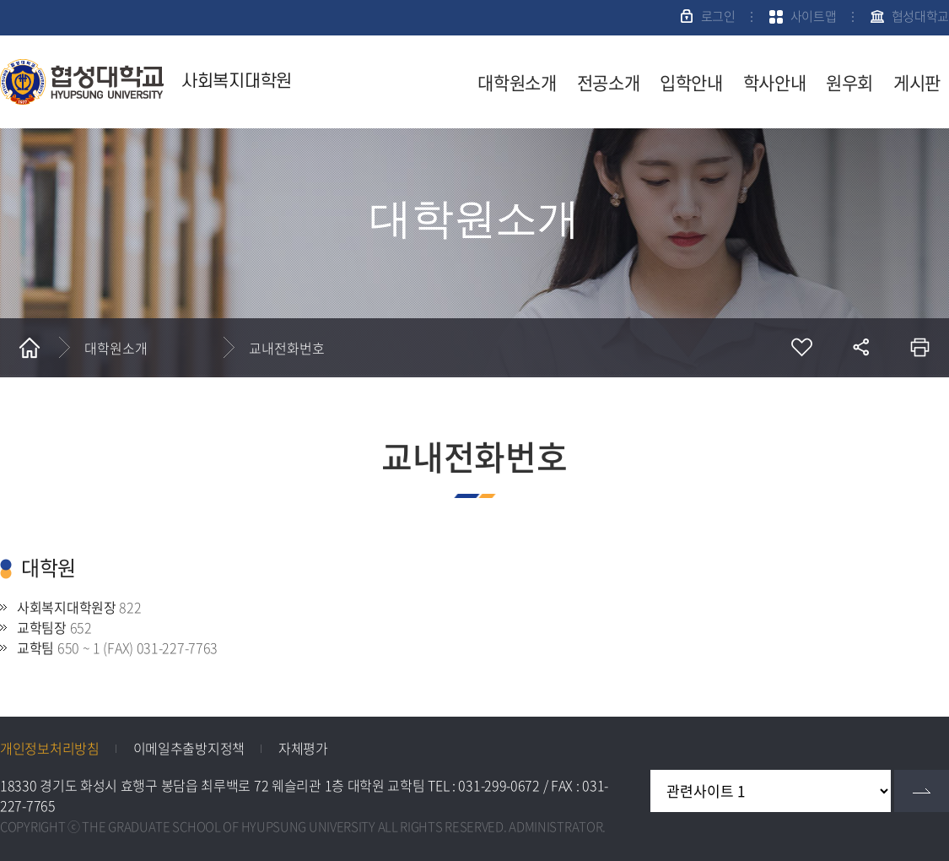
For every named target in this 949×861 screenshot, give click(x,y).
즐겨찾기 (801, 347)
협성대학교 (921, 16)
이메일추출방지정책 (189, 748)
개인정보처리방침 (50, 748)
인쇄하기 (919, 347)
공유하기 (860, 347)
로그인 (718, 16)
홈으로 (29, 347)
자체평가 (303, 748)
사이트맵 (813, 16)
